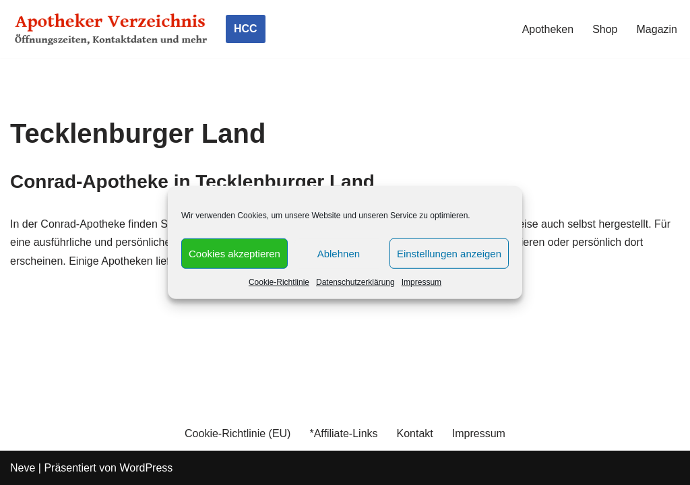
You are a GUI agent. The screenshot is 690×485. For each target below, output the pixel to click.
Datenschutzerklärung (355, 282)
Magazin (657, 29)
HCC (245, 28)
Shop (604, 29)
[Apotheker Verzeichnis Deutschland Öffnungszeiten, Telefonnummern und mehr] (111, 29)
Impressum (421, 282)
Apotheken (548, 29)
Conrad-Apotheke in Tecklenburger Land (192, 181)
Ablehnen (338, 253)
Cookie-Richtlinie (279, 282)
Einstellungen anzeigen (449, 253)
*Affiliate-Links (343, 433)
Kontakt (415, 433)
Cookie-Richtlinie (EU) (237, 433)
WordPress (145, 468)
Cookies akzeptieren (234, 253)
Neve (22, 468)
